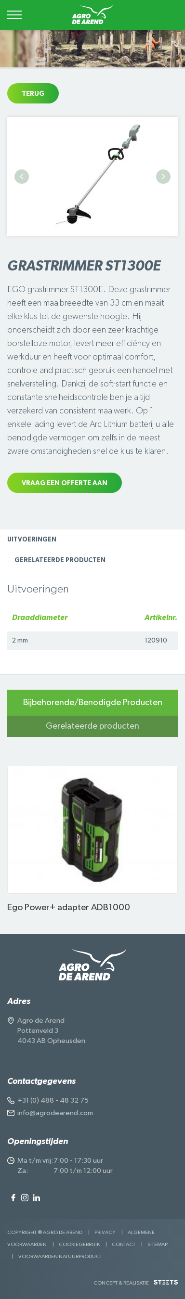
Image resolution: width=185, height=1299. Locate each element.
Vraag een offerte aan (64, 483)
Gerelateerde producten (60, 560)
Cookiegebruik (79, 1244)
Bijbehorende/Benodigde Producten (92, 702)
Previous (21, 176)
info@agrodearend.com (55, 1113)
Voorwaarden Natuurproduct (60, 1256)
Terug (33, 93)
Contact (123, 1244)
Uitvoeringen (31, 540)
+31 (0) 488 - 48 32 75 (53, 1100)
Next (163, 176)
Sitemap (157, 1244)
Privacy (105, 1232)
